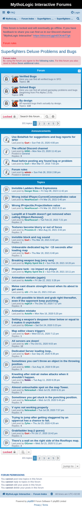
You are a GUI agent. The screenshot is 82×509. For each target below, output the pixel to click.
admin (27, 172)
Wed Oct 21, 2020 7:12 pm (45, 333)
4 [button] (48, 123)
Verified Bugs (28, 76)
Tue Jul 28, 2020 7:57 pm (51, 410)
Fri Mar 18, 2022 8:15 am (53, 208)
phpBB (30, 501)
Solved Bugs (27, 87)
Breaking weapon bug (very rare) (33, 260)
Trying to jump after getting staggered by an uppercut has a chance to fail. (40, 419)
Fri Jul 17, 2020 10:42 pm (45, 433)
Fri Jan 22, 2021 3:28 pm (47, 280)
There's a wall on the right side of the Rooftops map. (45, 440)
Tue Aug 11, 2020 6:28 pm (46, 380)
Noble (27, 380)
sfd (26, 292)
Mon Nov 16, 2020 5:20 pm (48, 313)
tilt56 (27, 151)
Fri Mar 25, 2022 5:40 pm (53, 199)
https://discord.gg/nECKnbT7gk (51, 35)
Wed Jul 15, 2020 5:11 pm (48, 443)
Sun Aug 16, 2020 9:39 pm (45, 367)
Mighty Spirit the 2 (34, 263)
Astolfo (28, 280)
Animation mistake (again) (28, 277)
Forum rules (19, 169)
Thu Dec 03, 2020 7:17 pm (48, 303)
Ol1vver (28, 325)
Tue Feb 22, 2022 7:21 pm (53, 220)
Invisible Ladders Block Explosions (34, 188)
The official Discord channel (30, 148)
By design (25, 100)
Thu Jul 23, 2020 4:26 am (46, 423)
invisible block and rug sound (31, 237)
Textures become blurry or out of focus (37, 227)
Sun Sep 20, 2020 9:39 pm (45, 354)
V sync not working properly (30, 407)
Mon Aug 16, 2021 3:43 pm (52, 230)
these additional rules (28, 63)
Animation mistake (24, 310)
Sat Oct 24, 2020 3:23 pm (48, 325)
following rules (46, 60)
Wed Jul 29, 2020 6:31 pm (51, 390)
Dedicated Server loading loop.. (32, 351)
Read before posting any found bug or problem (42, 160)
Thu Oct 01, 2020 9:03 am (43, 343)
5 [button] (53, 123)
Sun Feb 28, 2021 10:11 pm (61, 271)
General (26, 153)
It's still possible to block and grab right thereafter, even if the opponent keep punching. (44, 299)
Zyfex (27, 423)
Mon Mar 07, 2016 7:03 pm (45, 163)
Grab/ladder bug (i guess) (28, 430)
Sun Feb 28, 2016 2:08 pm (47, 172)
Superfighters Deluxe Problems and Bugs (38, 51)
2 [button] (39, 123)
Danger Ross (31, 191)
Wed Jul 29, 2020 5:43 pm (51, 400)
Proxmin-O (30, 230)
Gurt (26, 143)
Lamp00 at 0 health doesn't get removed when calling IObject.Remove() (41, 215)
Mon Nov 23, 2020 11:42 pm (46, 151)
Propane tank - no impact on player (34, 268)
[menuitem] (11, 12)
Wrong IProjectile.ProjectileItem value (36, 205)
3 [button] (44, 123)
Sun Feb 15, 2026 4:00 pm (45, 143)
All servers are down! (25, 340)
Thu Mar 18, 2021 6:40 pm (45, 253)
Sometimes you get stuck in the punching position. (44, 397)
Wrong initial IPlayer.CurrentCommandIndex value (44, 196)
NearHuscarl (31, 199)
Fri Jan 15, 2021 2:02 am (42, 292)
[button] (58, 123)
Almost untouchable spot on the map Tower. (40, 387)
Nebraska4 (30, 390)
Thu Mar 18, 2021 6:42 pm (45, 240)
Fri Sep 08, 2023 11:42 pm (54, 191)
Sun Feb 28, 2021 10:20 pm (61, 263)
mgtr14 (28, 303)
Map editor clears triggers (28, 330)
